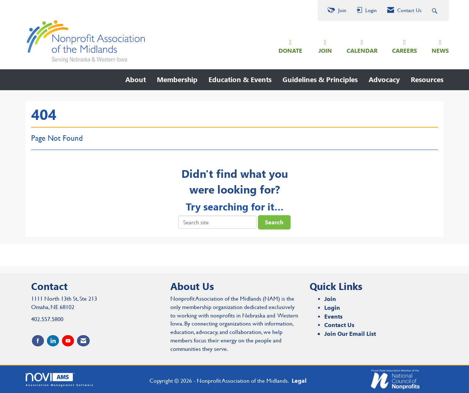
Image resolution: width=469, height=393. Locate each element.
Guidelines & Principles (320, 79)
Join (330, 298)
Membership (177, 79)
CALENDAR (362, 50)
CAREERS (404, 50)
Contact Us (339, 324)
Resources (427, 79)
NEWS (440, 50)
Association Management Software (60, 379)
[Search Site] (435, 10)
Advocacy (384, 79)
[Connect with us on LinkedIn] (53, 340)
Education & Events (240, 79)
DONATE (290, 50)
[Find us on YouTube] (68, 340)
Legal (299, 380)
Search (274, 222)
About (135, 79)
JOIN (325, 50)
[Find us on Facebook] (38, 340)
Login (332, 307)
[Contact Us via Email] (83, 340)
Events (333, 316)
